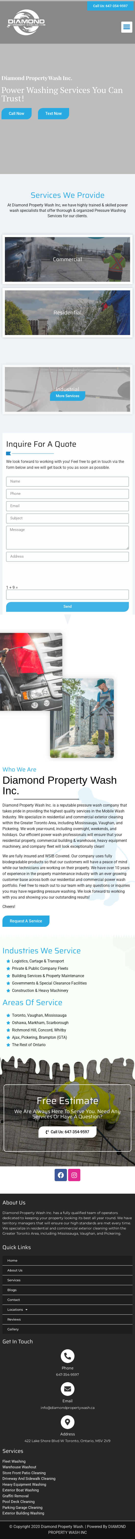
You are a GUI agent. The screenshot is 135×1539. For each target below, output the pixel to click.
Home (12, 1260)
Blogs (12, 1290)
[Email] (67, 1389)
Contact (13, 1300)
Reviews (14, 1319)
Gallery (13, 1329)
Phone (68, 1368)
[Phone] (67, 1356)
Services (14, 1280)
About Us (15, 1270)
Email (67, 1401)
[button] (126, 27)
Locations (17, 1310)
